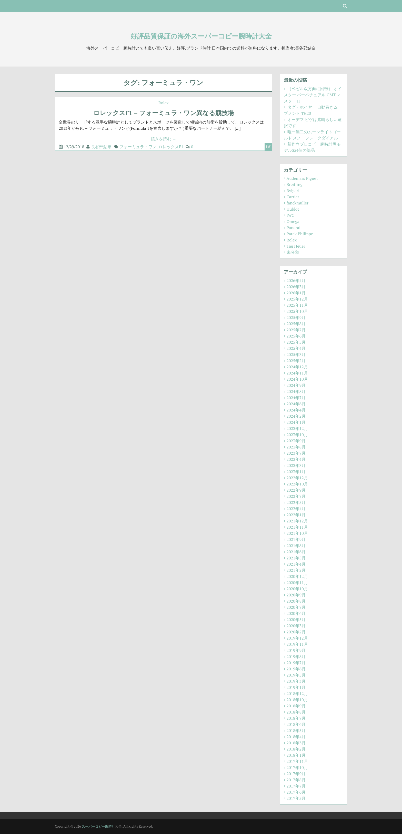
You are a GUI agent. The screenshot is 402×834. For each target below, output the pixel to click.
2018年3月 (296, 743)
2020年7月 (296, 607)
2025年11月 (297, 305)
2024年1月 (296, 422)
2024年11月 (297, 373)
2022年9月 (296, 490)
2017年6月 (296, 792)
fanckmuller (298, 203)
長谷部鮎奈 (101, 146)
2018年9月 (296, 706)
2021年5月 (296, 558)
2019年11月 (297, 644)
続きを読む (163, 139)
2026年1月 (296, 293)
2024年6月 (296, 404)
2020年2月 (296, 632)
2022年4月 (296, 508)
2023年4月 (296, 459)
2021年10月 (297, 533)
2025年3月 (296, 354)
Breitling (295, 184)
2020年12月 (297, 576)
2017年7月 (296, 786)
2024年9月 (296, 385)
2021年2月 (296, 570)
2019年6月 (296, 669)
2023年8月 (296, 447)
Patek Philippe (300, 234)
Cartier (293, 197)
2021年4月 (296, 564)
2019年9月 (296, 650)
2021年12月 (297, 521)
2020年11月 (297, 582)
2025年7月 (296, 330)
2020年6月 (296, 613)
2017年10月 (297, 767)
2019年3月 (296, 681)
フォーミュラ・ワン (137, 146)
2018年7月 (296, 718)
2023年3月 (296, 465)
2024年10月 (297, 379)
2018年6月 (296, 724)
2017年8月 (296, 780)
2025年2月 (296, 360)
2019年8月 (296, 656)
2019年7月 (296, 663)
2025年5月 (296, 342)
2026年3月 (296, 286)
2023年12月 (297, 428)
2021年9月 (296, 539)
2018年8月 (296, 712)
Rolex (163, 103)
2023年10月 (297, 434)
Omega (293, 221)
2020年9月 (296, 595)
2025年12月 (297, 299)
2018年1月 (296, 755)
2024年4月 (296, 410)
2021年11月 (297, 527)
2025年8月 (296, 323)
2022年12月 (297, 478)
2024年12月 (297, 367)
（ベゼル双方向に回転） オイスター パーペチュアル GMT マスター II (313, 95)
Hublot (293, 209)
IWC (290, 215)
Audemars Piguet (302, 178)
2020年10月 (297, 589)
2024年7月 (296, 397)
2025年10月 (297, 311)
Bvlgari (293, 190)
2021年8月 (296, 545)
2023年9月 (296, 441)
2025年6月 (296, 336)
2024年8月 (296, 391)
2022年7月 (296, 496)
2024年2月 (296, 416)
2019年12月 (297, 638)
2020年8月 (296, 601)
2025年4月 (296, 348)
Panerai (293, 227)
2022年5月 (296, 502)
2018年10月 (297, 699)
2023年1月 (296, 471)
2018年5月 (296, 730)
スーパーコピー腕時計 (98, 826)
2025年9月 (296, 317)
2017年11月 (297, 761)
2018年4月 (296, 736)
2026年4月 (296, 280)
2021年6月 (296, 552)
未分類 (293, 252)
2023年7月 (296, 453)
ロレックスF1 (170, 146)
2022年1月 (296, 515)
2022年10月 (297, 484)
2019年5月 (296, 675)
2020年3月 (296, 626)
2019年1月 (296, 687)
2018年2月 (296, 749)
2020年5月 (296, 619)
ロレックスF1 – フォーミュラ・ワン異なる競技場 (163, 113)
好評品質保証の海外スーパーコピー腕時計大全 (201, 36)
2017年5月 (296, 798)
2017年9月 (296, 773)
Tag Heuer (296, 246)
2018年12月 (297, 693)
